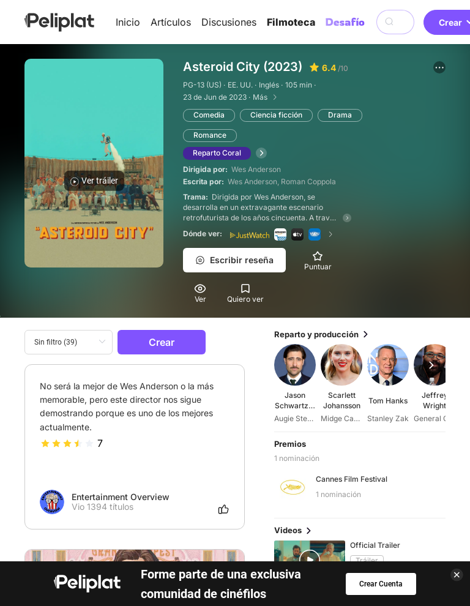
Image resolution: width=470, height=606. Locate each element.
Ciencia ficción (276, 114)
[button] (439, 67)
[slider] (67, 443)
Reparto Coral (217, 152)
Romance (209, 135)
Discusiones (228, 22)
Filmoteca (291, 22)
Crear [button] (161, 342)
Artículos (171, 22)
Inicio (128, 22)
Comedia (209, 114)
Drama (340, 114)
